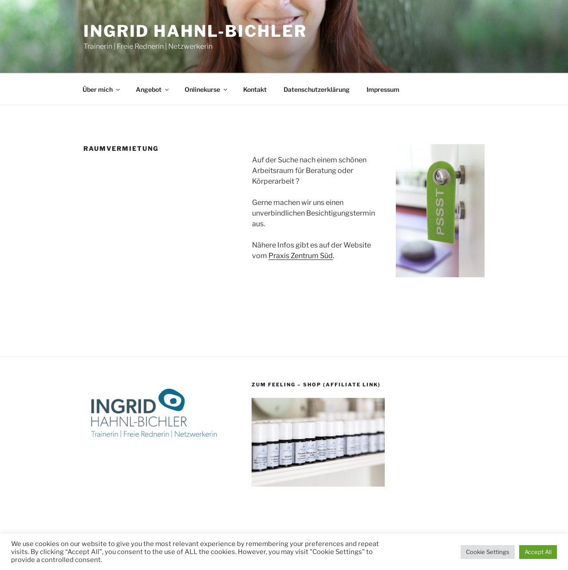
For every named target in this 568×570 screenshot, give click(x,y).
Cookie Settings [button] (487, 551)
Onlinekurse (207, 89)
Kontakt (255, 89)
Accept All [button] (538, 551)
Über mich (102, 89)
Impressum (383, 89)
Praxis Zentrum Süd (300, 256)
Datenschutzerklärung (317, 89)
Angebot (153, 89)
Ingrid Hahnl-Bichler (195, 31)
